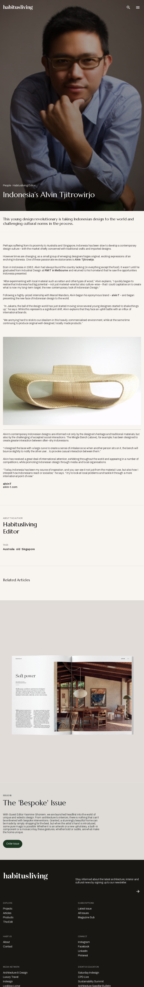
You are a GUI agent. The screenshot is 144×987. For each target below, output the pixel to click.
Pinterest (83, 955)
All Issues (83, 913)
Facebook (83, 946)
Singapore (28, 549)
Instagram (84, 942)
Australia (9, 549)
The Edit (8, 922)
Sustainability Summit (91, 981)
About (6, 942)
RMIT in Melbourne (56, 270)
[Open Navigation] (138, 7)
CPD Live (83, 977)
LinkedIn (83, 951)
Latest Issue (85, 908)
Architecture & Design (15, 972)
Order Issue (12, 843)
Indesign (8, 981)
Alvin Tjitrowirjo (84, 259)
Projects (7, 908)
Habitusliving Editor (24, 185)
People (7, 185)
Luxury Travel (10, 977)
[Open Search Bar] (128, 7)
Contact (7, 946)
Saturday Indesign (88, 972)
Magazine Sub (86, 917)
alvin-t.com (10, 487)
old (18, 549)
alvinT (115, 295)
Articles (7, 913)
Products (8, 917)
